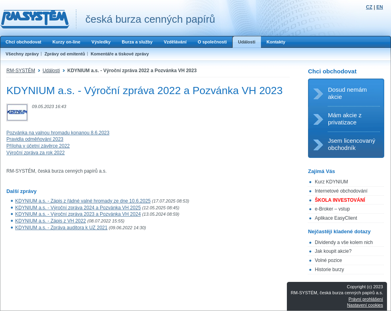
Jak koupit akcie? (333, 251)
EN (379, 7)
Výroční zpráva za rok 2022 (35, 153)
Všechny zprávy (22, 53)
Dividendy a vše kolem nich (344, 242)
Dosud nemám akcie (347, 93)
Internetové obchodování (341, 191)
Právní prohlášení (366, 299)
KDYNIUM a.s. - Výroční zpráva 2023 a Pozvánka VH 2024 (78, 214)
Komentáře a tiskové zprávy (120, 53)
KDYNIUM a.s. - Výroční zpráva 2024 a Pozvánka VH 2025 (78, 208)
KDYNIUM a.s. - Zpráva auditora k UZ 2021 (61, 227)
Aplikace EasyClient (336, 218)
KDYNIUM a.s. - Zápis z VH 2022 (50, 221)
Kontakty (276, 41)
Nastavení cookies (365, 305)
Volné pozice (328, 260)
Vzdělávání (175, 41)
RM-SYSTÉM (20, 70)
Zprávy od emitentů (64, 53)
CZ (369, 7)
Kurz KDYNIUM (331, 182)
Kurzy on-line (66, 41)
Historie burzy (329, 269)
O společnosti (212, 41)
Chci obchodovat (23, 41)
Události (246, 41)
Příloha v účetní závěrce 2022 (38, 146)
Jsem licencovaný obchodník (351, 144)
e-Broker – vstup (332, 209)
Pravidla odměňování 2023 (34, 139)
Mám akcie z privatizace (344, 119)
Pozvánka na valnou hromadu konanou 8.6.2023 (57, 133)
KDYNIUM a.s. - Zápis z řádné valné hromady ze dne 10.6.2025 (83, 201)
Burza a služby (137, 41)
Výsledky (101, 41)
